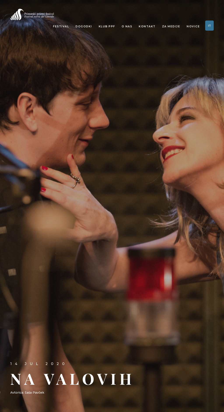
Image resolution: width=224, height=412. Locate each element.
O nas (127, 26)
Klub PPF (107, 26)
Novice (193, 26)
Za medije (171, 26)
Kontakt (147, 26)
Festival (61, 26)
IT (209, 25)
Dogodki (83, 26)
